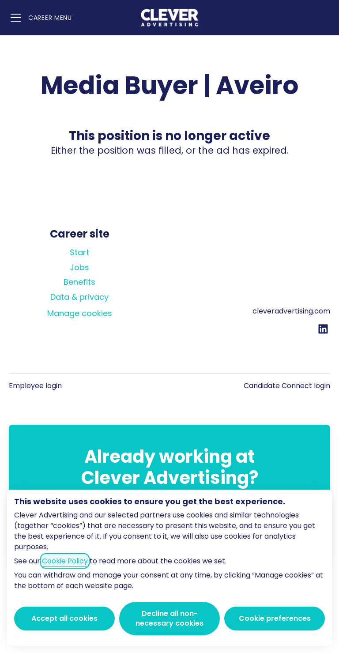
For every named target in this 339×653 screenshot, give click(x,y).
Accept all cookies (64, 618)
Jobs (79, 267)
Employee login (35, 386)
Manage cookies (79, 313)
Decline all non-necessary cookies (169, 618)
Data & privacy (79, 296)
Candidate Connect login (287, 386)
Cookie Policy (65, 561)
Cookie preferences (275, 618)
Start (79, 252)
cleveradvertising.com (291, 311)
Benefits (79, 281)
